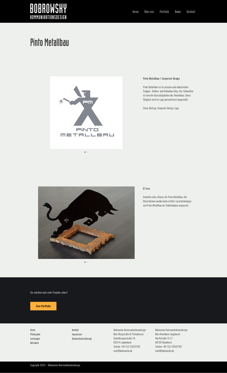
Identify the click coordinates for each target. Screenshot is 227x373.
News (178, 12)
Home (136, 12)
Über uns (149, 12)
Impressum (77, 334)
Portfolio (164, 12)
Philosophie (35, 334)
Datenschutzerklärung (82, 338)
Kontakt (191, 12)
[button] (87, 152)
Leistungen (35, 338)
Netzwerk (34, 343)
